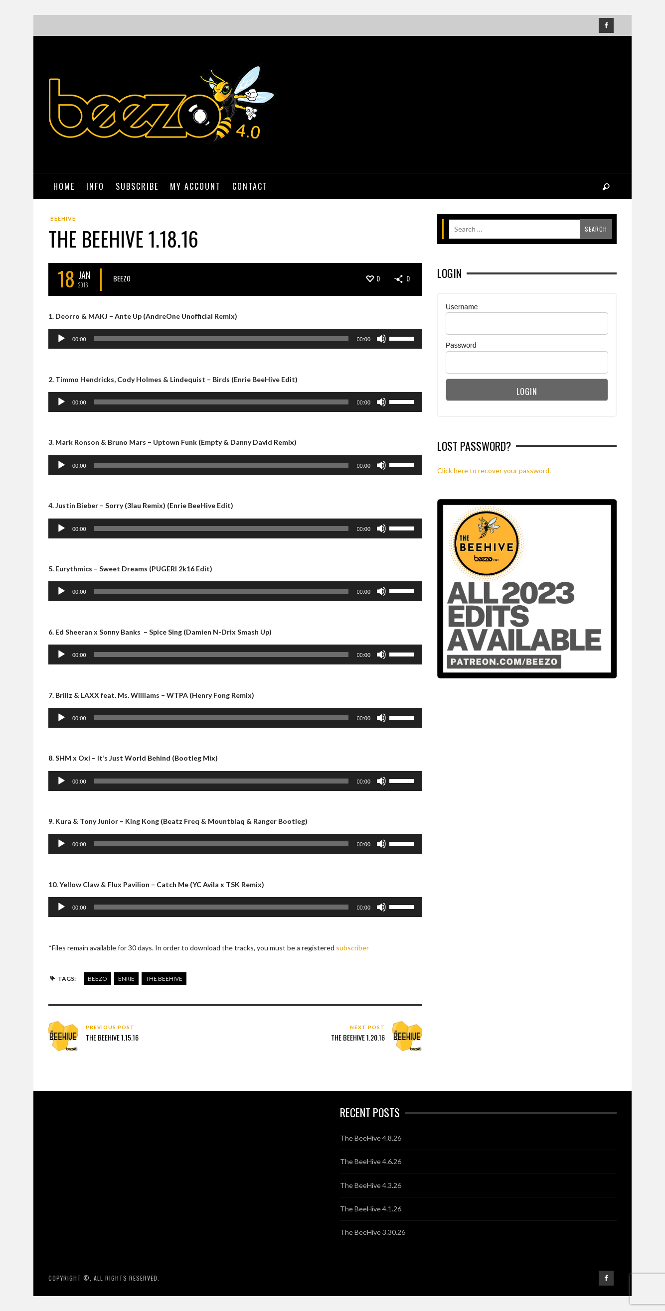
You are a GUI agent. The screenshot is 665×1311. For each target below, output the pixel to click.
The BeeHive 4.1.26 (370, 1208)
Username (462, 307)
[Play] (61, 339)
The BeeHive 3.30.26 (372, 1232)
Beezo (122, 278)
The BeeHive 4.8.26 (370, 1138)
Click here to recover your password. (494, 470)
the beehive (164, 978)
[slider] (221, 338)
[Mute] (381, 339)
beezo (97, 978)
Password (461, 345)
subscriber (352, 947)
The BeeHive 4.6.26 (370, 1161)
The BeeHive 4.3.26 (370, 1185)
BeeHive (63, 218)
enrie (126, 978)
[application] (235, 339)
